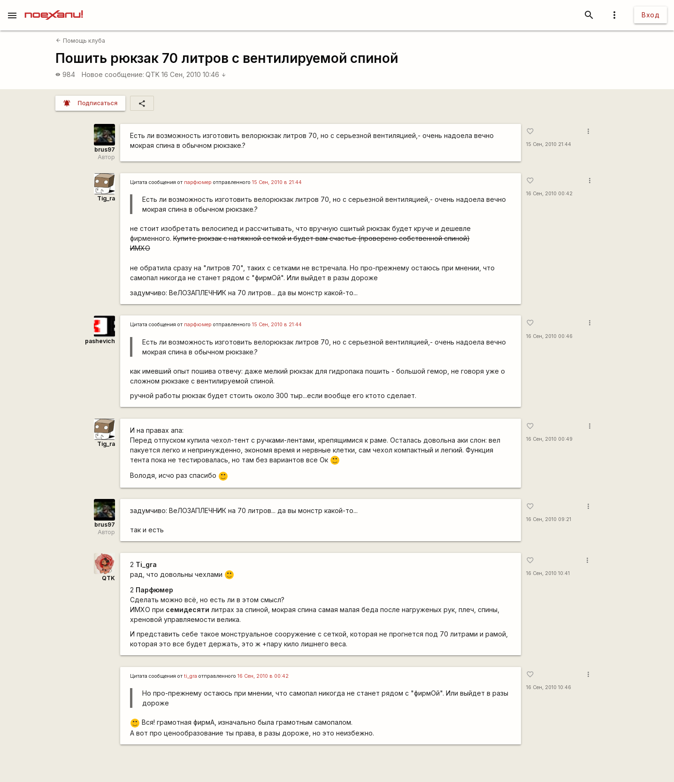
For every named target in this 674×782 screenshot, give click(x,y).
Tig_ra (106, 198)
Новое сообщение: (113, 74)
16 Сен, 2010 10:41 (548, 573)
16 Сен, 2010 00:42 (549, 194)
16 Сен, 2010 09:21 (548, 519)
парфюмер (198, 182)
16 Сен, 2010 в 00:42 (263, 676)
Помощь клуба (80, 40)
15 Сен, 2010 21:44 (548, 144)
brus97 (104, 149)
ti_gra (190, 676)
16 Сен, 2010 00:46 (549, 336)
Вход (650, 15)
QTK (153, 74)
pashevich (100, 341)
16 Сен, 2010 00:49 (549, 439)
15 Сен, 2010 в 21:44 (277, 182)
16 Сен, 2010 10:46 (193, 74)
